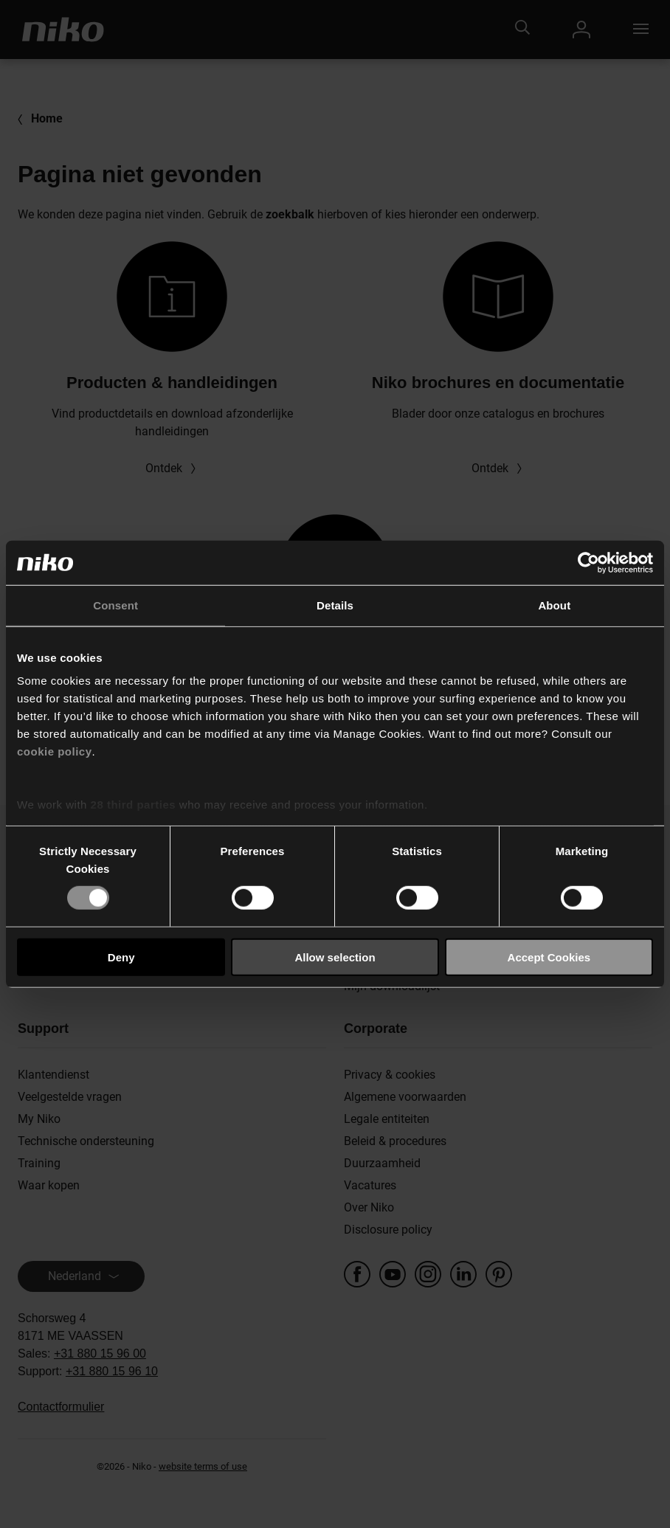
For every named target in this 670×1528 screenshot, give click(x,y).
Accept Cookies (549, 957)
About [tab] (554, 604)
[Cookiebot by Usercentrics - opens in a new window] (588, 562)
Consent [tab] (115, 604)
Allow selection (334, 957)
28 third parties (133, 804)
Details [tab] (335, 604)
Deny (121, 957)
